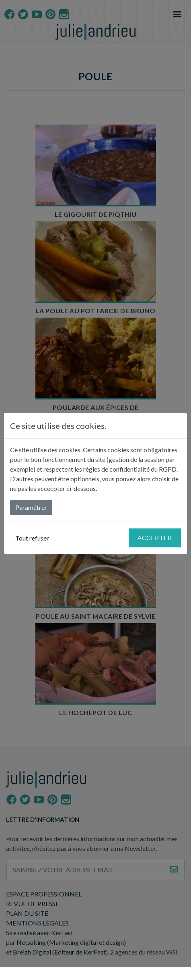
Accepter (155, 537)
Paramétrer (31, 507)
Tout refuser (32, 538)
